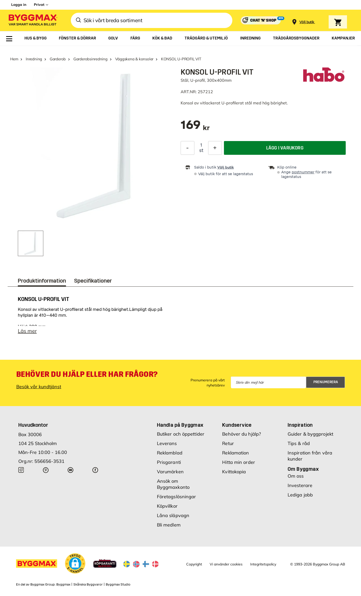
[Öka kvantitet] (215, 148)
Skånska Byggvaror (88, 584)
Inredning (34, 59)
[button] (75, 563)
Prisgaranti (169, 462)
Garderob (58, 59)
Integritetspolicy (263, 564)
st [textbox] (201, 150)
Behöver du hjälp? (241, 434)
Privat (39, 4)
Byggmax (63, 584)
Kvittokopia (234, 472)
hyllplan (25, 315)
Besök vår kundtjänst (38, 387)
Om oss (296, 476)
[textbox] (195, 127)
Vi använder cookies (226, 564)
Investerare (300, 485)
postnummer (303, 172)
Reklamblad (169, 453)
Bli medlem (169, 525)
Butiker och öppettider (180, 434)
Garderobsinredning (90, 59)
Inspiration (300, 425)
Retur (228, 443)
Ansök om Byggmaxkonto (173, 484)
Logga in (18, 4)
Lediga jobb (300, 495)
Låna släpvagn (173, 515)
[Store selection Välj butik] (306, 22)
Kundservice (236, 425)
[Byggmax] (33, 20)
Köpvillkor (167, 506)
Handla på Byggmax (180, 425)
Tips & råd (299, 443)
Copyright (194, 564)
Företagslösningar (176, 497)
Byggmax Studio (118, 584)
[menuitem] (9, 38)
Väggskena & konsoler (134, 59)
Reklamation (235, 453)
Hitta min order (238, 462)
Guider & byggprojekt (310, 434)
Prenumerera (325, 382)
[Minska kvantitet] (187, 148)
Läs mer (27, 331)
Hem (14, 59)
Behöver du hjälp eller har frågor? (87, 374)
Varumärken (170, 472)
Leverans (167, 443)
